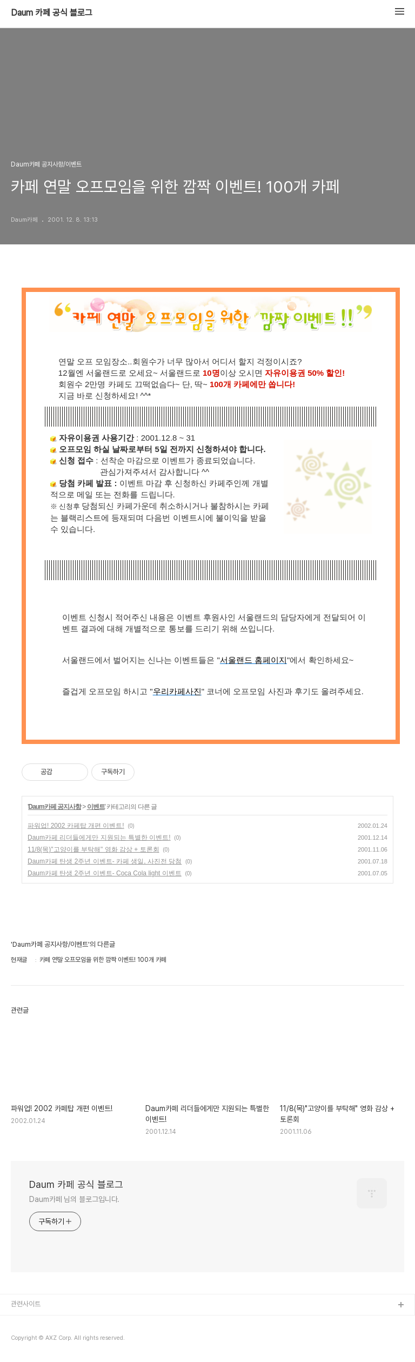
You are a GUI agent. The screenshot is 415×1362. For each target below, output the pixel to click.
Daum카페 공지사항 (54, 806)
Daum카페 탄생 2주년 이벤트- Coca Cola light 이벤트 (105, 873)
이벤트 (96, 806)
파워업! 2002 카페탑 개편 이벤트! (76, 825)
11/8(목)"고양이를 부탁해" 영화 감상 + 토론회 (93, 849)
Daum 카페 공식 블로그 (51, 13)
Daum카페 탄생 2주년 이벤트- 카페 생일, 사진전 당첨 (105, 861)
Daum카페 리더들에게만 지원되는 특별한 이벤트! (99, 837)
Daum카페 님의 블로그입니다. (74, 1199)
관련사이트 (26, 1304)
